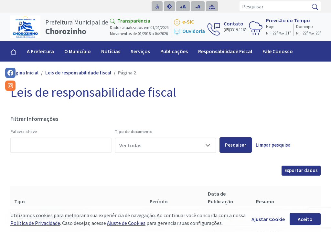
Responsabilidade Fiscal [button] (225, 51)
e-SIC (184, 22)
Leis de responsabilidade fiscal (78, 73)
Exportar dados (301, 170)
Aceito (305, 219)
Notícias (110, 51)
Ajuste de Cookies (126, 223)
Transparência (130, 20)
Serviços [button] (140, 51)
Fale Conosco (277, 51)
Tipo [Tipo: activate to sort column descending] (19, 201)
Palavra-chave (23, 131)
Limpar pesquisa (273, 145)
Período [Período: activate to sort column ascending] (159, 201)
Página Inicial (24, 73)
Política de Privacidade (35, 223)
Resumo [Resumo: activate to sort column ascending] (265, 201)
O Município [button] (77, 51)
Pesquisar (235, 145)
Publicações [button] (174, 51)
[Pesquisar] (275, 6)
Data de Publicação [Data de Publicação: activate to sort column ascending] (220, 197)
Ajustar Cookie (268, 219)
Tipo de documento (134, 131)
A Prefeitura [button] (40, 51)
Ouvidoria (189, 31)
